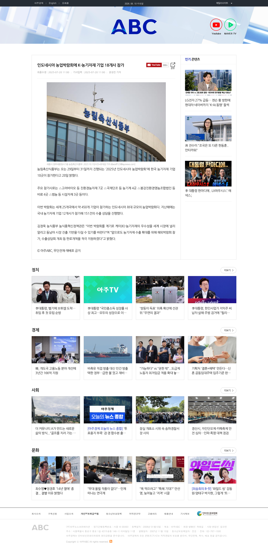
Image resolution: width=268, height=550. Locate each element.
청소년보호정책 (114, 513)
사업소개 (68, 513)
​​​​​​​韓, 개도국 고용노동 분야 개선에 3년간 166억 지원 (55, 370)
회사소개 (36, 513)
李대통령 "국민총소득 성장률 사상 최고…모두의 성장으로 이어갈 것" (107, 311)
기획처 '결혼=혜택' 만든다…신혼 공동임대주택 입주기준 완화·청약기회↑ (211, 371)
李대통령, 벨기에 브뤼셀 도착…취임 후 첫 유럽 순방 (55, 310)
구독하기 (157, 65)
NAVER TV (230, 27)
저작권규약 (134, 513)
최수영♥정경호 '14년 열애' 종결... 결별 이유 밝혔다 (54, 491)
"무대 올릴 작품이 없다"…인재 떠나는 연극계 (106, 491)
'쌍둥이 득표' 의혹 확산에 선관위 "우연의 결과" (159, 310)
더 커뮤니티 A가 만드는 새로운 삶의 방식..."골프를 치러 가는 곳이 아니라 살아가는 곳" (55, 431)
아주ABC (134, 26)
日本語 (65, 2)
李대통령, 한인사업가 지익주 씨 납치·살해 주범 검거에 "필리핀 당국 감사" (212, 311)
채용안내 (168, 513)
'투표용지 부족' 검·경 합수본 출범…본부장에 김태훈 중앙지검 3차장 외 (107, 431)
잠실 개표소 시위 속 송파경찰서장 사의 (159, 431)
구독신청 (52, 513)
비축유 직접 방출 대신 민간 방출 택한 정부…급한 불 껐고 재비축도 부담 (107, 371)
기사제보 (185, 513)
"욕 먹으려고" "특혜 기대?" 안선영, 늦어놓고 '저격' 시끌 (160, 491)
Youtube (216, 27)
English (52, 2)
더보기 (228, 270)
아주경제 (38, 2)
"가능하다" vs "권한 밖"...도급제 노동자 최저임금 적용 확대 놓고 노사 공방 (160, 371)
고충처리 (152, 513)
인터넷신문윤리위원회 (207, 513)
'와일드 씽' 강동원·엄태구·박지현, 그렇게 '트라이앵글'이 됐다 (212, 491)
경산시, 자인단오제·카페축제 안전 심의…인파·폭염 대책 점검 (212, 431)
